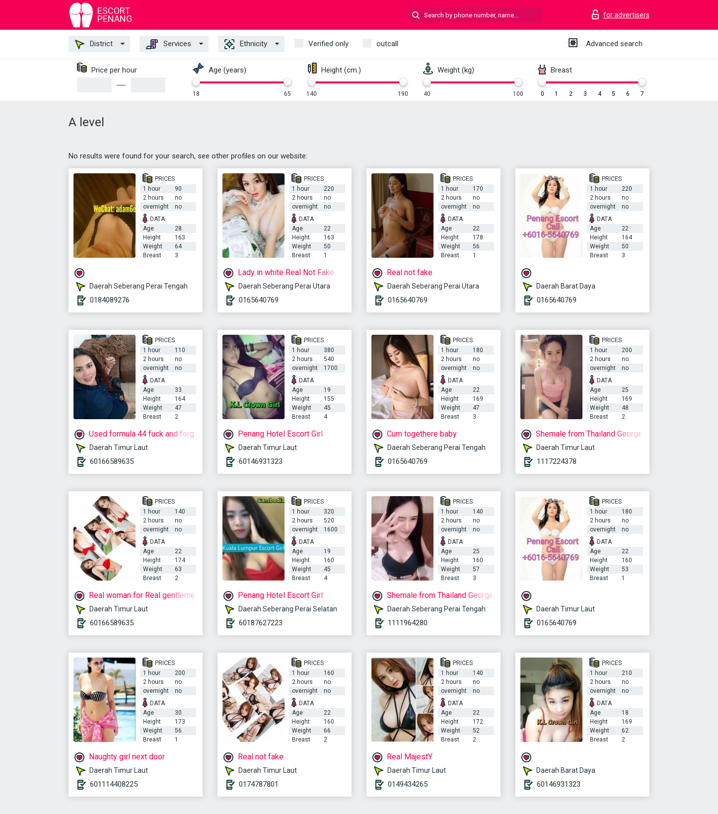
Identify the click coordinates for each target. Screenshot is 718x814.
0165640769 (259, 300)
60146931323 (261, 461)
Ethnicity (245, 44)
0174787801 (259, 784)
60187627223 (261, 622)
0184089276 (110, 300)
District (94, 44)
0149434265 (408, 784)
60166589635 (112, 461)
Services (168, 44)
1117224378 (556, 461)
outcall (387, 43)
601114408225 (114, 784)
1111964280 (408, 622)
